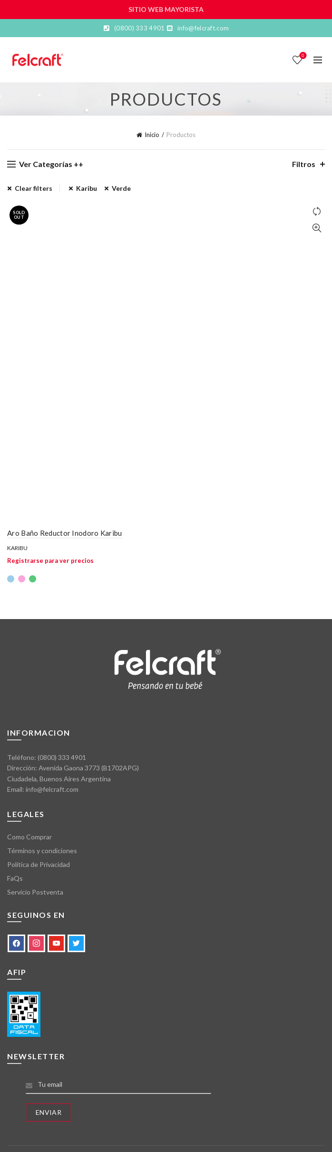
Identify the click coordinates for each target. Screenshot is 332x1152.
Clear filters (33, 188)
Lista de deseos (302, 56)
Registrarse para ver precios (50, 560)
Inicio (152, 134)
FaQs (15, 878)
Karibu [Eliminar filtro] (86, 188)
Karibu (17, 547)
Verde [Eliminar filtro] (121, 188)
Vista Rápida (316, 228)
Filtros (303, 163)
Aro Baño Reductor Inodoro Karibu (64, 533)
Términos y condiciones (42, 851)
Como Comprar (29, 837)
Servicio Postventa (35, 892)
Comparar (316, 211)
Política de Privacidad (38, 864)
